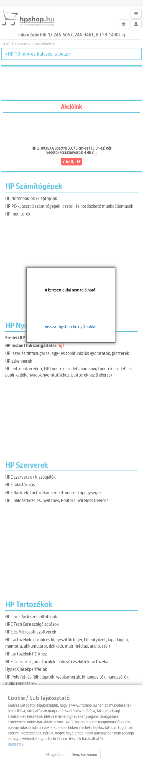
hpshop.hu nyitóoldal (77, 326)
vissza (50, 326)
